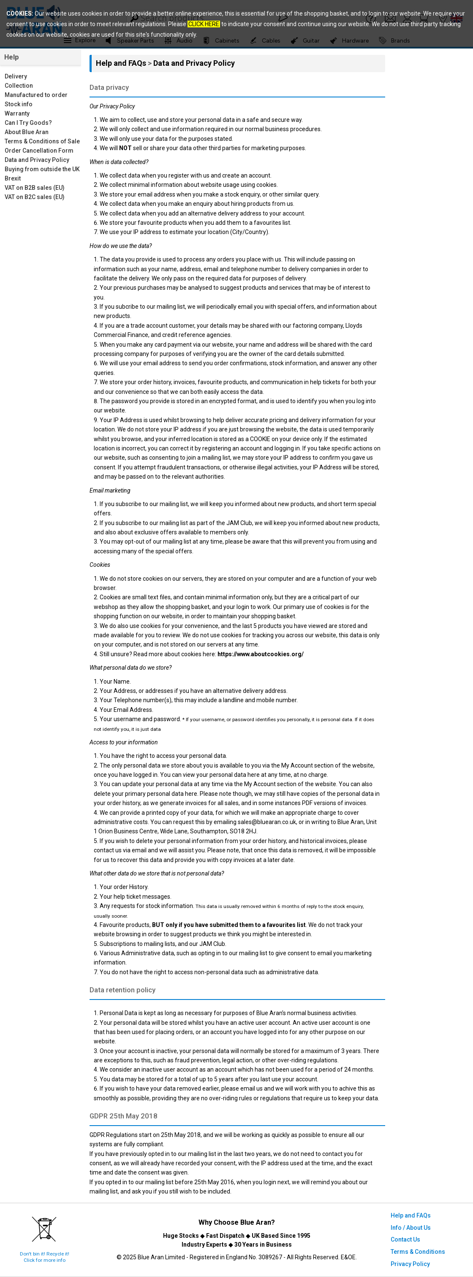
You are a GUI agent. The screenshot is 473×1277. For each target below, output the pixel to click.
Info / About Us (411, 1227)
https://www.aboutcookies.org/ (260, 654)
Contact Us (405, 1239)
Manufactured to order (36, 95)
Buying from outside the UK (42, 169)
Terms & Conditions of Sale (42, 141)
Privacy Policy (410, 1264)
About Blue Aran (27, 132)
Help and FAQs (122, 63)
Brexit (13, 178)
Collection (19, 85)
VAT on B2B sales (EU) (35, 187)
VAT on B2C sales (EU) (35, 197)
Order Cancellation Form (39, 150)
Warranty (17, 113)
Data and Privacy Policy (37, 159)
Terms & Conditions (418, 1251)
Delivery (16, 76)
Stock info (19, 104)
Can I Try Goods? (28, 122)
